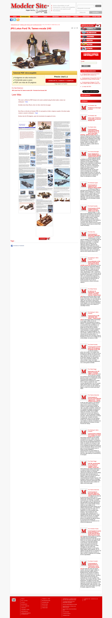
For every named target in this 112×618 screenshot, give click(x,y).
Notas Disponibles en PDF (70, 604)
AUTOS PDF (45, 605)
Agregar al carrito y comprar (61, 80)
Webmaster (66, 615)
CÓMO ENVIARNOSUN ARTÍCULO (26, 613)
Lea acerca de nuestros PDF (69, 609)
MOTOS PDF (45, 604)
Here (26, 102)
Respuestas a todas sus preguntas (69, 607)
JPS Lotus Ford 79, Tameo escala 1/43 (51, 24)
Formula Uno (23, 24)
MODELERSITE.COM (15, 24)
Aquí (36, 113)
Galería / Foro (25, 609)
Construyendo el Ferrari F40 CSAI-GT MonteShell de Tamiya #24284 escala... (90, 78)
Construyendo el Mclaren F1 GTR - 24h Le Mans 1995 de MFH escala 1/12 (90, 83)
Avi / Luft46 (24, 600)
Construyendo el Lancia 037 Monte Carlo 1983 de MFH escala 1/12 (90, 74)
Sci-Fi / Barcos (25, 605)
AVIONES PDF (45, 602)
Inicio (22, 598)
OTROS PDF (45, 607)
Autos (23, 602)
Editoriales (24, 611)
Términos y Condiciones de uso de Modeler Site (69, 599)
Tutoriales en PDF (37, 24)
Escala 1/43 (29, 24)
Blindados (24, 604)
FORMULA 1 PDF (46, 598)
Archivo (23, 607)
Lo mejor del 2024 (86, 86)
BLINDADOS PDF (46, 600)
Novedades (66, 611)
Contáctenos (67, 613)
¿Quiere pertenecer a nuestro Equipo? (69, 602)
